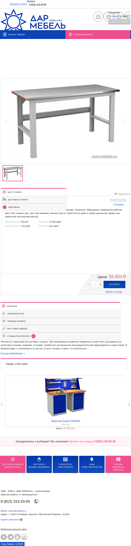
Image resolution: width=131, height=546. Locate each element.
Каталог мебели (14, 34)
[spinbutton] (95, 284)
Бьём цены (11, 207)
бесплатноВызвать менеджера (39, 462)
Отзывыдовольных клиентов (118, 464)
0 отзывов (118, 204)
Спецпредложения (83, 35)
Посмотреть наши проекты (65, 462)
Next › (129, 404)
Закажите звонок (18, 4)
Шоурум (31, 1)
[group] (66, 121)
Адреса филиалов (10, 519)
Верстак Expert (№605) (65, 421)
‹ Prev (2, 404)
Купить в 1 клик (114, 291)
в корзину (114, 284)
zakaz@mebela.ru (17, 511)
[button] (101, 284)
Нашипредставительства (91, 462)
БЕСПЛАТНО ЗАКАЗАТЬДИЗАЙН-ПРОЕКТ (12, 462)
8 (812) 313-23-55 (37, 4)
